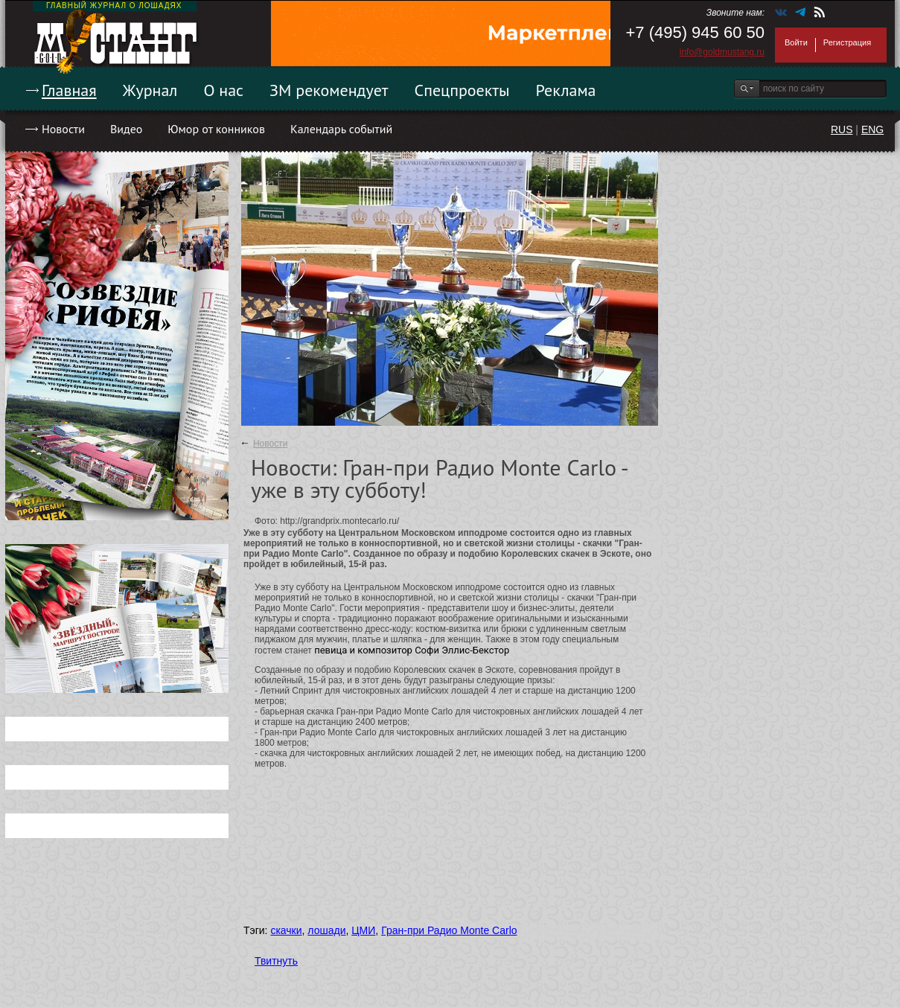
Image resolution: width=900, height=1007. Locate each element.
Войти (796, 42)
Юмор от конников (216, 128)
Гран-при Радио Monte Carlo (449, 930)
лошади (326, 930)
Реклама (566, 90)
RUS (842, 129)
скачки (285, 930)
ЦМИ (363, 930)
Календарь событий (341, 128)
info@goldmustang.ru (722, 52)
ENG (872, 129)
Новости (63, 128)
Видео (126, 128)
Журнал (150, 90)
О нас (223, 90)
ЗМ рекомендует (329, 90)
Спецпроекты (462, 90)
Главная (69, 90)
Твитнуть (276, 961)
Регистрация (847, 42)
